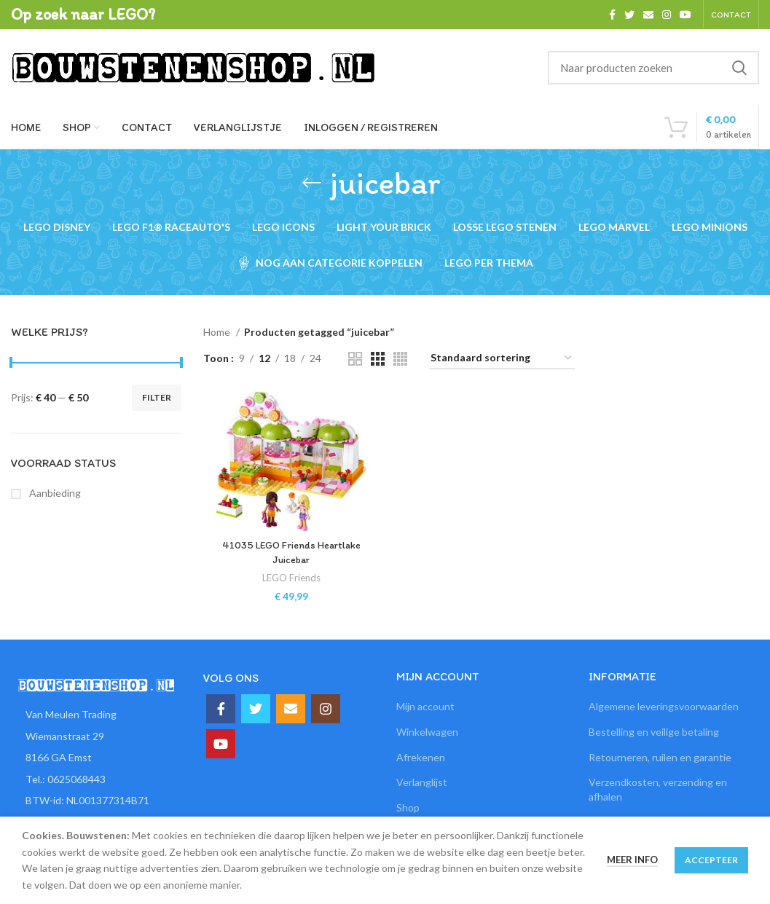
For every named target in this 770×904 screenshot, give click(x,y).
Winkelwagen (427, 732)
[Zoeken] (653, 67)
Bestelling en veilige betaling (654, 732)
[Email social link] (648, 14)
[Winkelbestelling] (502, 358)
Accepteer (711, 859)
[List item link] (96, 779)
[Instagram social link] (666, 14)
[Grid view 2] (355, 359)
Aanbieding (54, 493)
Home (217, 332)
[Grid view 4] (400, 359)
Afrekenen (420, 757)
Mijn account (425, 706)
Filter (156, 397)
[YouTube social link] (685, 14)
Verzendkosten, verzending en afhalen (658, 789)
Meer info (632, 859)
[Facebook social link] (612, 14)
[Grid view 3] (378, 359)
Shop (408, 807)
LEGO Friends (291, 577)
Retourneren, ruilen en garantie (660, 757)
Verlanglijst (421, 782)
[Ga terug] (312, 182)
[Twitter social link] (629, 14)
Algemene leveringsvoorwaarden (664, 706)
